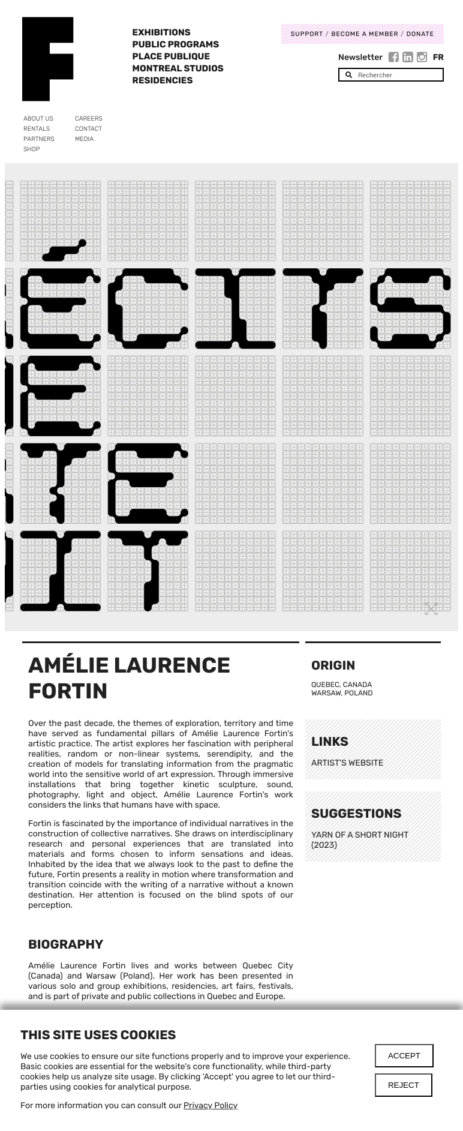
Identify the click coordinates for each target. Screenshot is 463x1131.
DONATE (420, 34)
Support (307, 34)
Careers (89, 118)
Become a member (364, 34)
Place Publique (171, 56)
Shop (31, 149)
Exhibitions (162, 32)
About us (38, 118)
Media (84, 139)
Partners (39, 139)
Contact (88, 129)
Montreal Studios (178, 68)
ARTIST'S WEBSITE (347, 763)
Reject (403, 1085)
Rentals (36, 129)
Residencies (163, 80)
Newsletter (360, 57)
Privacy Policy (210, 1105)
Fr (438, 57)
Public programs (176, 44)
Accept (404, 1055)
